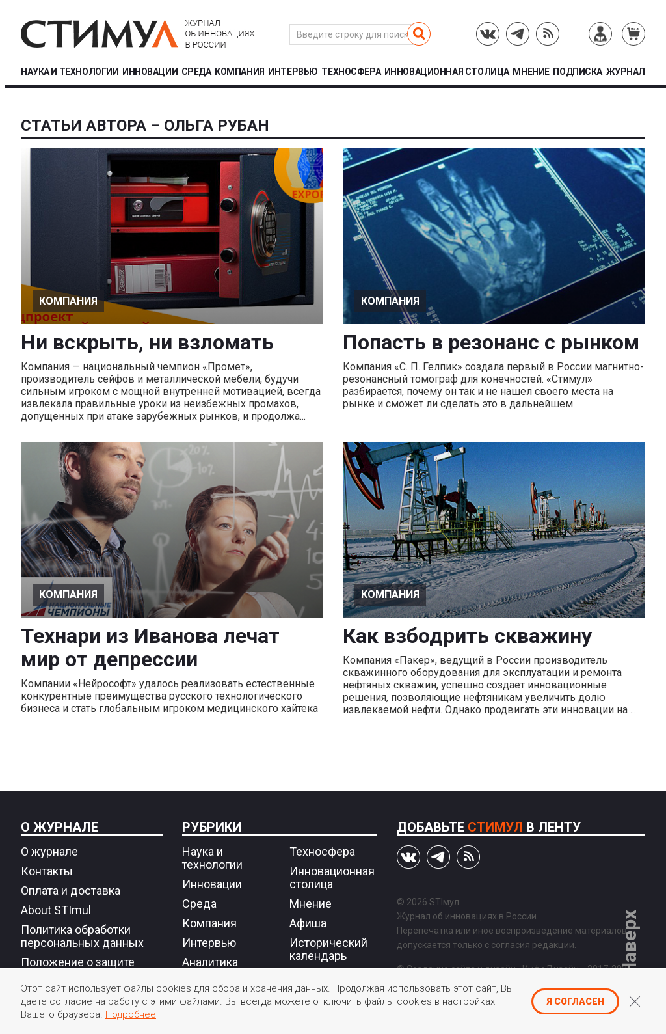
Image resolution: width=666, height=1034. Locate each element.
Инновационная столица (446, 72)
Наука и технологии (69, 72)
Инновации (150, 72)
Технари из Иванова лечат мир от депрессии (150, 647)
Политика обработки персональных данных (82, 936)
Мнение (531, 72)
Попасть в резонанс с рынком (491, 342)
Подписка (577, 72)
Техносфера (350, 72)
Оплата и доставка (70, 890)
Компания (240, 72)
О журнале (59, 827)
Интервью (293, 72)
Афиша (307, 923)
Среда (196, 72)
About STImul (56, 910)
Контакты (47, 871)
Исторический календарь (328, 949)
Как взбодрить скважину (467, 635)
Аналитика (210, 962)
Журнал (625, 72)
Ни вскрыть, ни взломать (147, 342)
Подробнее (130, 1014)
